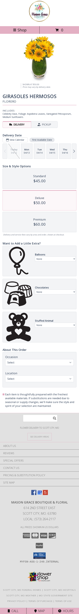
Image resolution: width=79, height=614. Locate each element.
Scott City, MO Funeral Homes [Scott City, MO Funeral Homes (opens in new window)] (22, 589)
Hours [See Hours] (66, 611)
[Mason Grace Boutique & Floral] (39, 21)
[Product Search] (40, 418)
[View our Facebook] (33, 494)
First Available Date (42, 139)
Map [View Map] (39, 611)
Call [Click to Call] (13, 611)
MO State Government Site (56, 595)
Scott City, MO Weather (21, 595)
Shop (19, 30)
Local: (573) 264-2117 (39, 519)
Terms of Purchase (40, 601)
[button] (39, 555)
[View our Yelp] (45, 494)
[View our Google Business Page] (39, 494)
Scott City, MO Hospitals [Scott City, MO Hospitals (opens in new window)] (60, 589)
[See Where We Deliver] (39, 436)
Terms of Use (63, 601)
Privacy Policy (16, 601)
